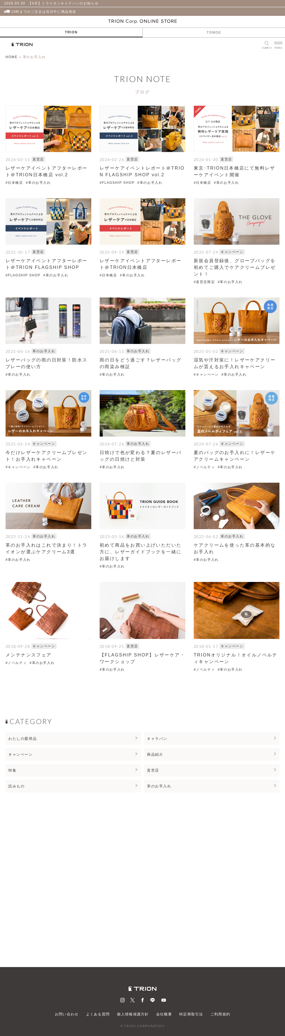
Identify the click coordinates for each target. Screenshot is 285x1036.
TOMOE (214, 32)
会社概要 (164, 1014)
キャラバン (157, 739)
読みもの (16, 786)
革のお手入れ (159, 786)
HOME (12, 57)
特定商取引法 (191, 1014)
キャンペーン (20, 754)
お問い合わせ (67, 1014)
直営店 (153, 770)
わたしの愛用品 (22, 739)
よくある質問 (98, 1014)
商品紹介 (155, 754)
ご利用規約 (220, 1014)
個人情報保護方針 (133, 1014)
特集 (12, 770)
